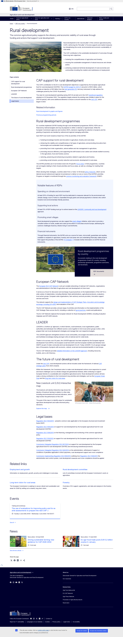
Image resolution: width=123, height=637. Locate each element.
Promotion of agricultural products (72, 599)
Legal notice (66, 622)
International (80, 18)
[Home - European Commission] (22, 8)
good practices (81, 310)
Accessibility (76, 622)
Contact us (49, 618)
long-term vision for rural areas (55, 378)
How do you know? (33, 1)
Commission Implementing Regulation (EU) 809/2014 (53, 456)
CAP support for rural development (18, 83)
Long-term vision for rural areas (22, 482)
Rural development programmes (21, 87)
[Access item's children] (32, 18)
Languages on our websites (34, 622)
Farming (57, 18)
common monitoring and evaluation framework (81, 176)
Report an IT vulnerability (17, 622)
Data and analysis (89, 18)
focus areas (80, 164)
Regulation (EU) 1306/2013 (45, 432)
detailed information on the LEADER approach (72, 351)
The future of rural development (21, 97)
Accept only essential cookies (98, 630)
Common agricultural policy (22, 18)
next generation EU (71, 89)
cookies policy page (43, 630)
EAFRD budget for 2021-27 (72, 87)
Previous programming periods (46, 115)
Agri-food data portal (69, 590)
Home (11, 18)
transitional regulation (96, 95)
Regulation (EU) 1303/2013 (45, 421)
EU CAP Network (68, 593)
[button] (11, 560)
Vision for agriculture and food (42, 18)
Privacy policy (56, 622)
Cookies (47, 622)
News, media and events (104, 18)
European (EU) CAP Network (48, 286)
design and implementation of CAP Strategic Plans (69, 302)
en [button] (71, 9)
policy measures (90, 172)
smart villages (76, 221)
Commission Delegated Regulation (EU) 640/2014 (52, 450)
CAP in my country (67, 18)
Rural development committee (75, 469)
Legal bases (15, 101)
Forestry (66, 482)
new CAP (94, 99)
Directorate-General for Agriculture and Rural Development (79, 575)
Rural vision (66, 603)
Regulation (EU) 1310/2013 (44, 438)
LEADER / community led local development (92, 209)
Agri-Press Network (68, 596)
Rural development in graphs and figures (49, 111)
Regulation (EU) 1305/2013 (45, 427)
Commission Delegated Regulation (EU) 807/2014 (52, 444)
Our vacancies (67, 579)
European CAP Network (19, 90)
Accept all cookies (82, 630)
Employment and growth (20, 469)
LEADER (14, 94)
